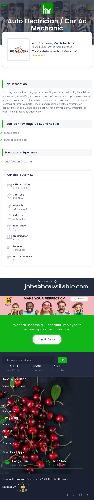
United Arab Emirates (13, 385)
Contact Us (8, 443)
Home (5, 424)
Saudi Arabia (9, 410)
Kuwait (6, 398)
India (5, 392)
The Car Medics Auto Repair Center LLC (54, 51)
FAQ (4, 437)
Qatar (5, 404)
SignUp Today (47, 339)
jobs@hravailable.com (59, 286)
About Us (7, 430)
